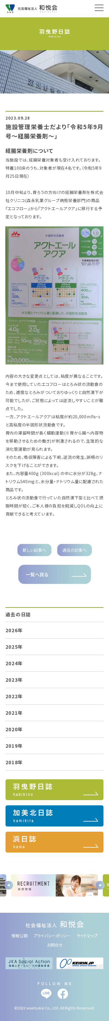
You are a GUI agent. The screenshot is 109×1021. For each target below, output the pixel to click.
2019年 (14, 745)
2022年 (14, 696)
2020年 (14, 729)
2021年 (14, 712)
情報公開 (19, 935)
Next (100, 885)
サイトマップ (87, 935)
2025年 (14, 646)
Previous (8, 885)
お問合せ (54, 945)
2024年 (14, 663)
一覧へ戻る (37, 574)
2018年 (14, 762)
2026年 (14, 630)
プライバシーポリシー (52, 935)
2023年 (14, 679)
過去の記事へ (74, 550)
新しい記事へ (34, 550)
